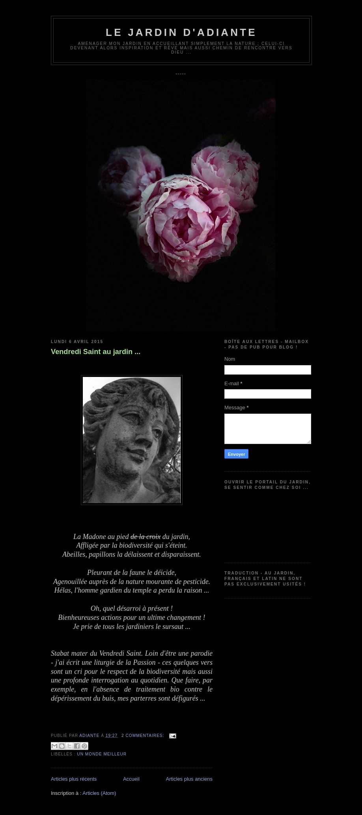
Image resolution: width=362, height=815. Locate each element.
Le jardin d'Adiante (181, 32)
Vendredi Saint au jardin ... (95, 352)
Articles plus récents (74, 779)
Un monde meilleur (102, 754)
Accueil (131, 779)
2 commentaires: (143, 735)
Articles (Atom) (99, 793)
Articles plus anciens (189, 779)
